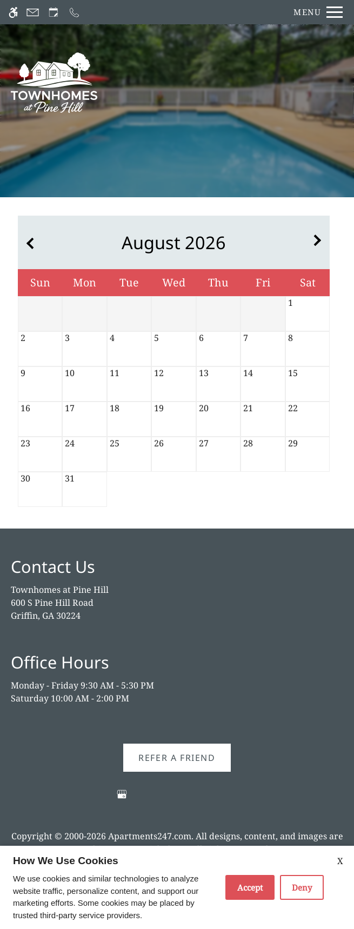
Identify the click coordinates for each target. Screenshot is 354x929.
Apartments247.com (149, 836)
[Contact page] (33, 12)
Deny (302, 887)
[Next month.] (319, 242)
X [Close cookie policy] (340, 861)
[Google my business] (121, 798)
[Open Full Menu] (315, 12)
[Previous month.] (28, 242)
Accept (250, 887)
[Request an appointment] (53, 12)
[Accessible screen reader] (13, 12)
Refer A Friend (176, 758)
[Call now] (74, 12)
